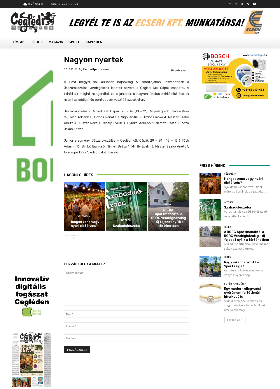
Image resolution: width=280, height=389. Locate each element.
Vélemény (83, 216)
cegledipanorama (96, 69)
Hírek (168, 204)
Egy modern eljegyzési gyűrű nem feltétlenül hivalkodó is (242, 293)
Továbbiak (235, 320)
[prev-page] (66, 238)
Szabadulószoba (126, 226)
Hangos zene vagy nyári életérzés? (84, 224)
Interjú (126, 220)
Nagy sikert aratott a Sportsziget (241, 264)
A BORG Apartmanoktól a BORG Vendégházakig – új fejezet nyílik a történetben (168, 218)
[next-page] (73, 238)
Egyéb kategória (235, 284)
